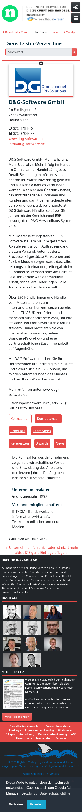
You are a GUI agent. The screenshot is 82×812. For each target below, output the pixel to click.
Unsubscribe (24, 738)
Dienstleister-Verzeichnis (19, 32)
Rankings (15, 730)
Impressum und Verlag (39, 730)
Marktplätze (72, 32)
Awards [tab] (42, 443)
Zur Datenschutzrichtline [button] (52, 793)
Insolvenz (57, 32)
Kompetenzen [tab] (48, 418)
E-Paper (10, 734)
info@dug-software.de (27, 143)
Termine (61, 738)
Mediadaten (43, 738)
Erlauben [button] (36, 804)
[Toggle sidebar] (75, 7)
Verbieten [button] (16, 804)
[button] (41, 63)
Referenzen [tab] (19, 443)
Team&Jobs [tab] (42, 431)
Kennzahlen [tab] (20, 418)
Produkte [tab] (17, 431)
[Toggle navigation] (75, 18)
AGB (73, 734)
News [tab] (60, 443)
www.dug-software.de (26, 138)
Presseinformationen (58, 726)
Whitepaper (65, 730)
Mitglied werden (16, 717)
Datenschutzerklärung (52, 734)
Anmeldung (26, 734)
